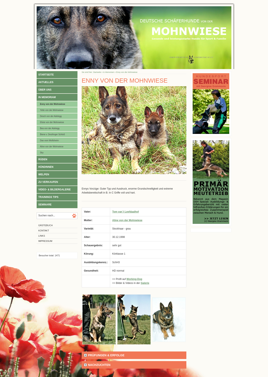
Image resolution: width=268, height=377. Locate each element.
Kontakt (43, 230)
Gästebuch (45, 225)
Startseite (46, 74)
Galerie (145, 283)
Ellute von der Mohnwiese (52, 122)
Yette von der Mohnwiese (51, 110)
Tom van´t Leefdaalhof (125, 211)
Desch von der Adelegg (51, 116)
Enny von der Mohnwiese (52, 104)
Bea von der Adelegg (49, 128)
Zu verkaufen (48, 182)
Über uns (45, 89)
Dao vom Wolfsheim (49, 140)
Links (41, 236)
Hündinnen (45, 166)
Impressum (45, 241)
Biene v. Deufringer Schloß (52, 134)
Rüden (42, 159)
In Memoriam (47, 97)
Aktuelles (45, 82)
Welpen (43, 174)
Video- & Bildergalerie (54, 189)
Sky (42, 152)
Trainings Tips (48, 197)
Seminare (45, 204)
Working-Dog (134, 279)
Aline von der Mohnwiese (51, 146)
